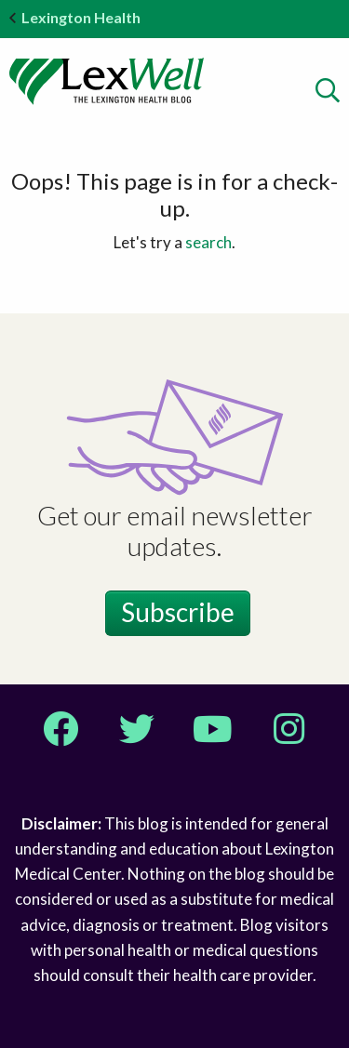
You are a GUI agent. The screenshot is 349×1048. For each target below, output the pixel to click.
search (208, 242)
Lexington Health (75, 17)
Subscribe (178, 612)
